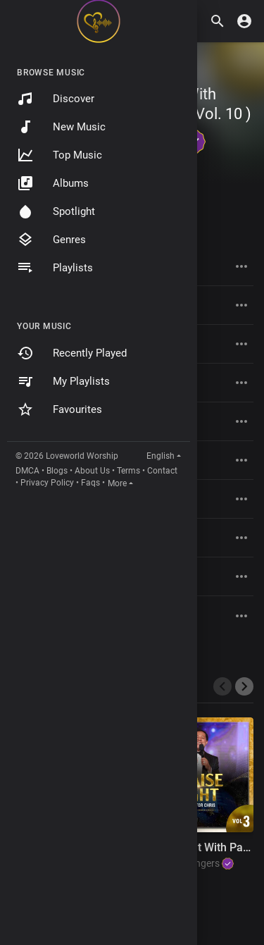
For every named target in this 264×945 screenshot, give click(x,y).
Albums (53, 183)
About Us (92, 471)
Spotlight (56, 211)
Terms (128, 471)
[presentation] (222, 686)
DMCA (27, 471)
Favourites (59, 409)
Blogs (57, 471)
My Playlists (63, 381)
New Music (61, 126)
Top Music (59, 155)
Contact (162, 471)
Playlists (55, 267)
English (160, 456)
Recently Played (72, 353)
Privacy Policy (47, 483)
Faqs (90, 483)
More (117, 483)
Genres (51, 239)
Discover (55, 98)
